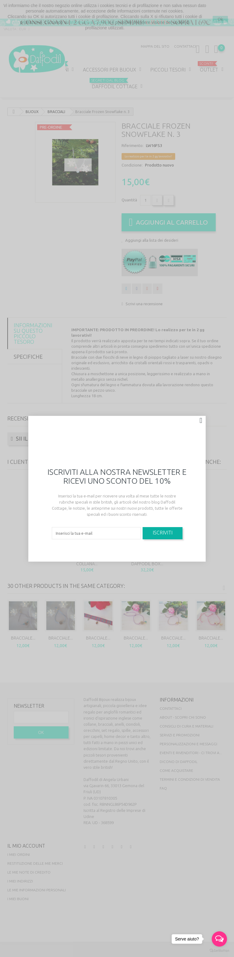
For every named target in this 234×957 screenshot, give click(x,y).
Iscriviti (162, 532)
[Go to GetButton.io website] (219, 951)
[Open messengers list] (219, 939)
